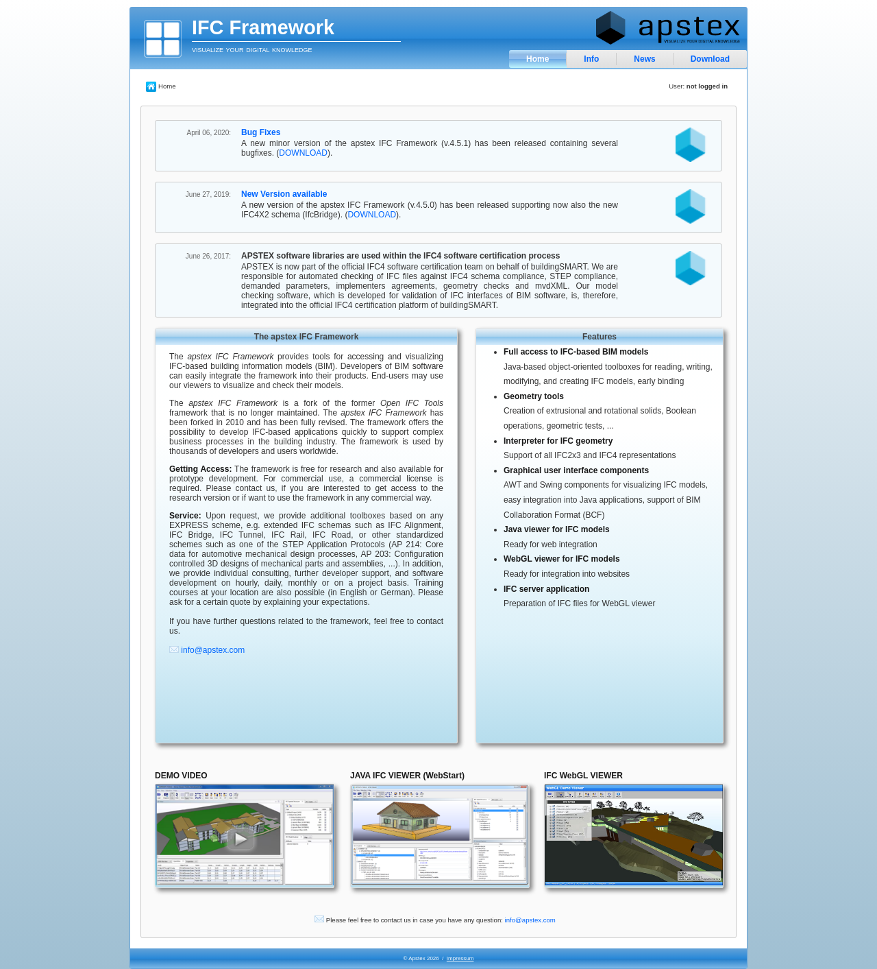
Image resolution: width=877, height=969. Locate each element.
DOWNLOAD (303, 153)
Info (591, 59)
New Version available (284, 194)
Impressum (460, 958)
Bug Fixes (260, 132)
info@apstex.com (213, 650)
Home (537, 59)
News (644, 59)
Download (710, 59)
